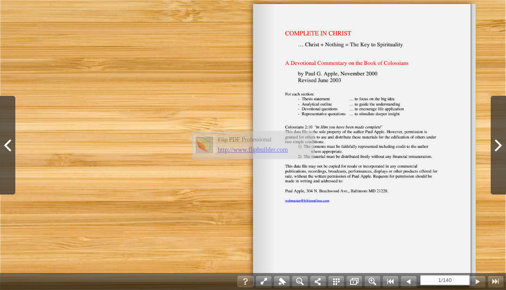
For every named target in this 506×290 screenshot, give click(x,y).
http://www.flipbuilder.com (253, 149)
